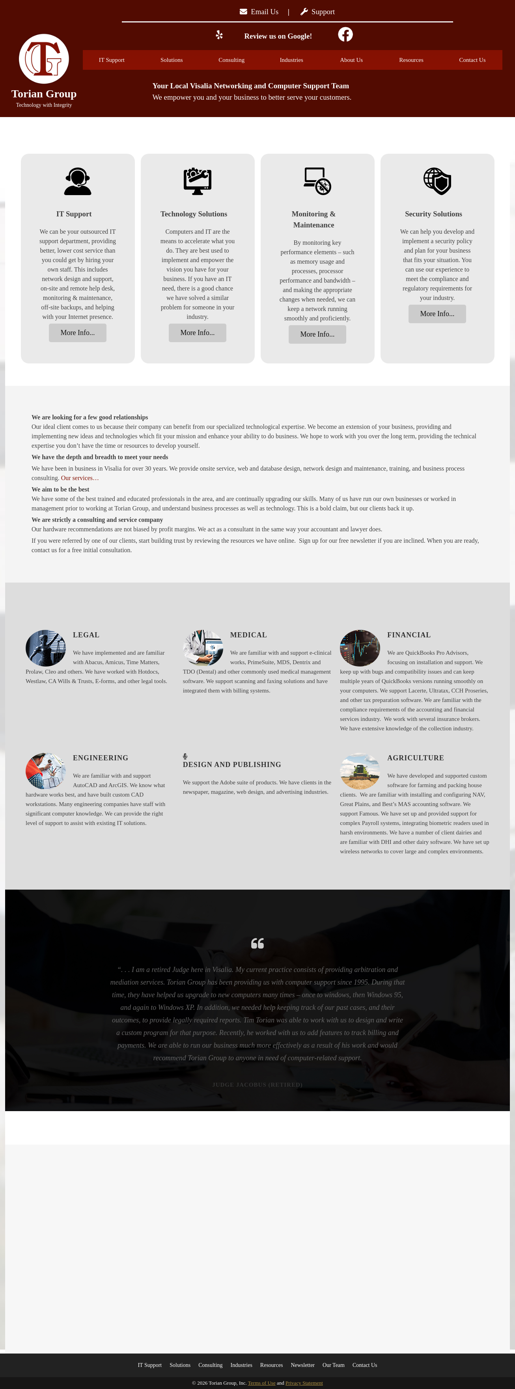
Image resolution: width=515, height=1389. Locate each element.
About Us (361, 60)
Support (317, 11)
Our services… (80, 478)
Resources (420, 60)
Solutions (181, 60)
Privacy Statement (304, 1383)
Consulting (240, 60)
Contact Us (472, 60)
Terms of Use (262, 1383)
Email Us (259, 11)
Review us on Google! (277, 36)
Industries (301, 60)
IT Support (121, 60)
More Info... (78, 333)
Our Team (334, 1365)
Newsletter (303, 1365)
